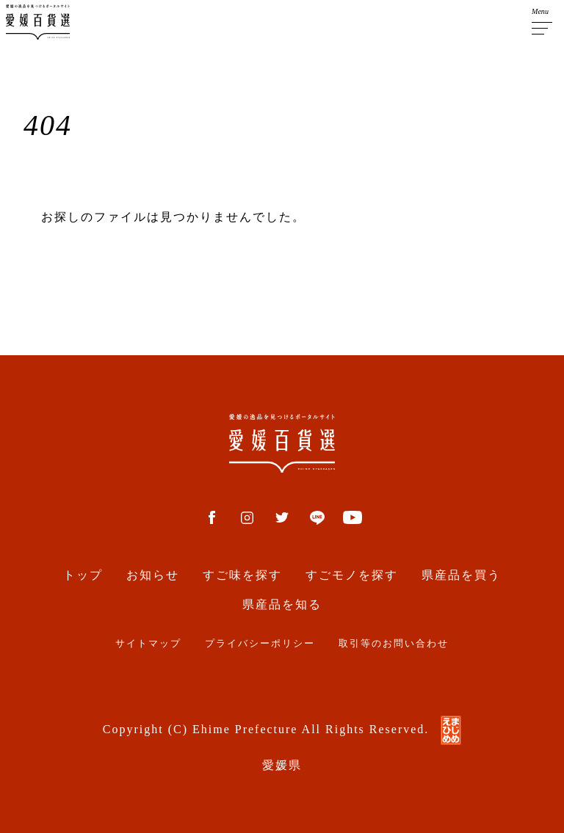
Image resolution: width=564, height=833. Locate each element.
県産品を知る (282, 604)
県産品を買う (461, 575)
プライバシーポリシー (260, 644)
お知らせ (152, 575)
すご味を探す (242, 575)
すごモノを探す (352, 575)
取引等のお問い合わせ (394, 644)
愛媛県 (282, 765)
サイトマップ (148, 644)
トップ (83, 575)
